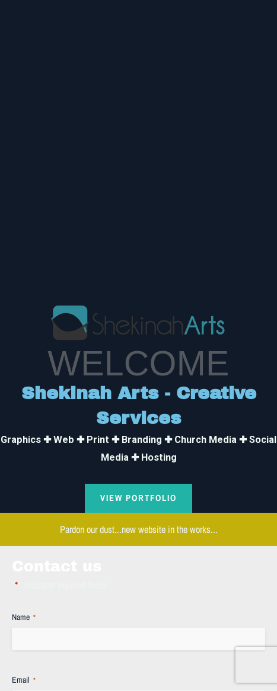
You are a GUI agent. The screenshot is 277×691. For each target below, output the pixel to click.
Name (24, 617)
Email (24, 680)
